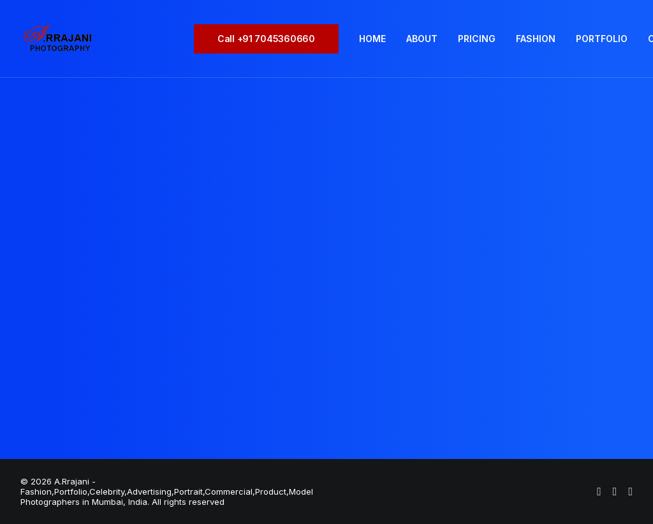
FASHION (535, 38)
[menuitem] (271, 39)
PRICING (476, 38)
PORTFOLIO (601, 38)
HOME (372, 38)
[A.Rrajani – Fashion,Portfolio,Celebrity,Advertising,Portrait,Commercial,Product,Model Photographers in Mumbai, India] (57, 39)
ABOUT (421, 38)
